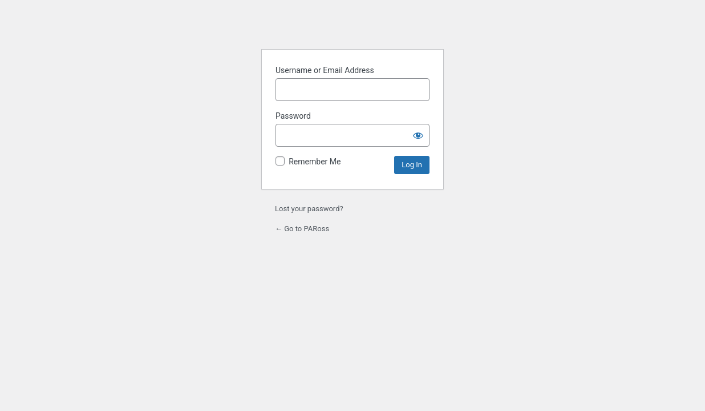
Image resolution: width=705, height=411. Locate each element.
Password (293, 115)
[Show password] (418, 135)
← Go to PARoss (302, 228)
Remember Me (315, 161)
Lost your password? (309, 208)
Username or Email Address (324, 70)
